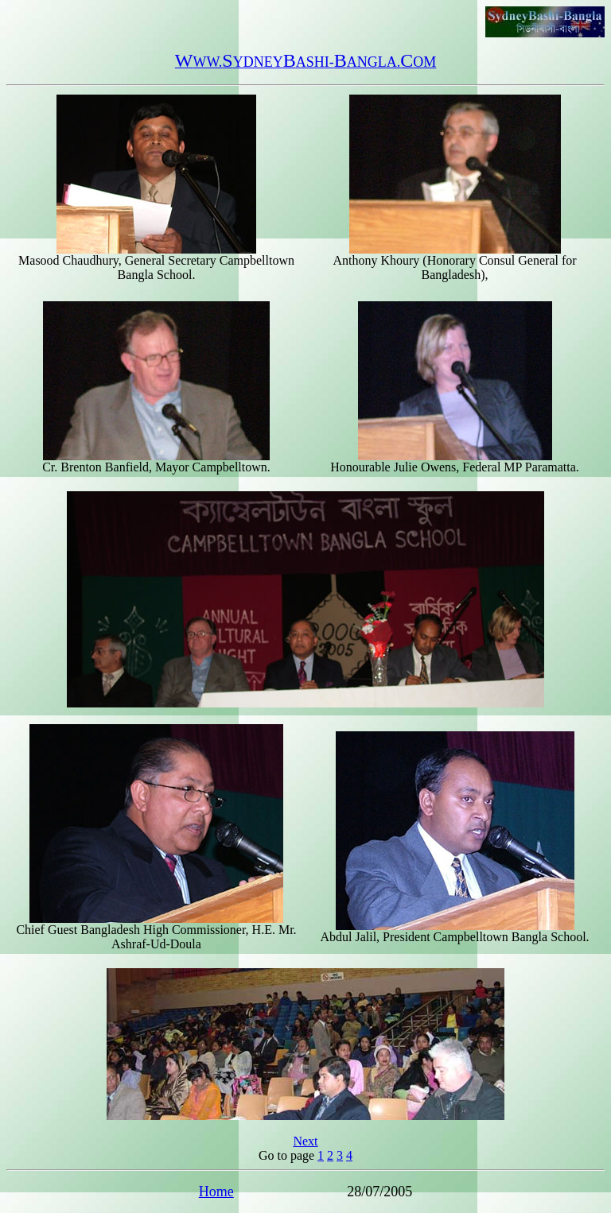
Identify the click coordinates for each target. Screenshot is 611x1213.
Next (305, 1141)
